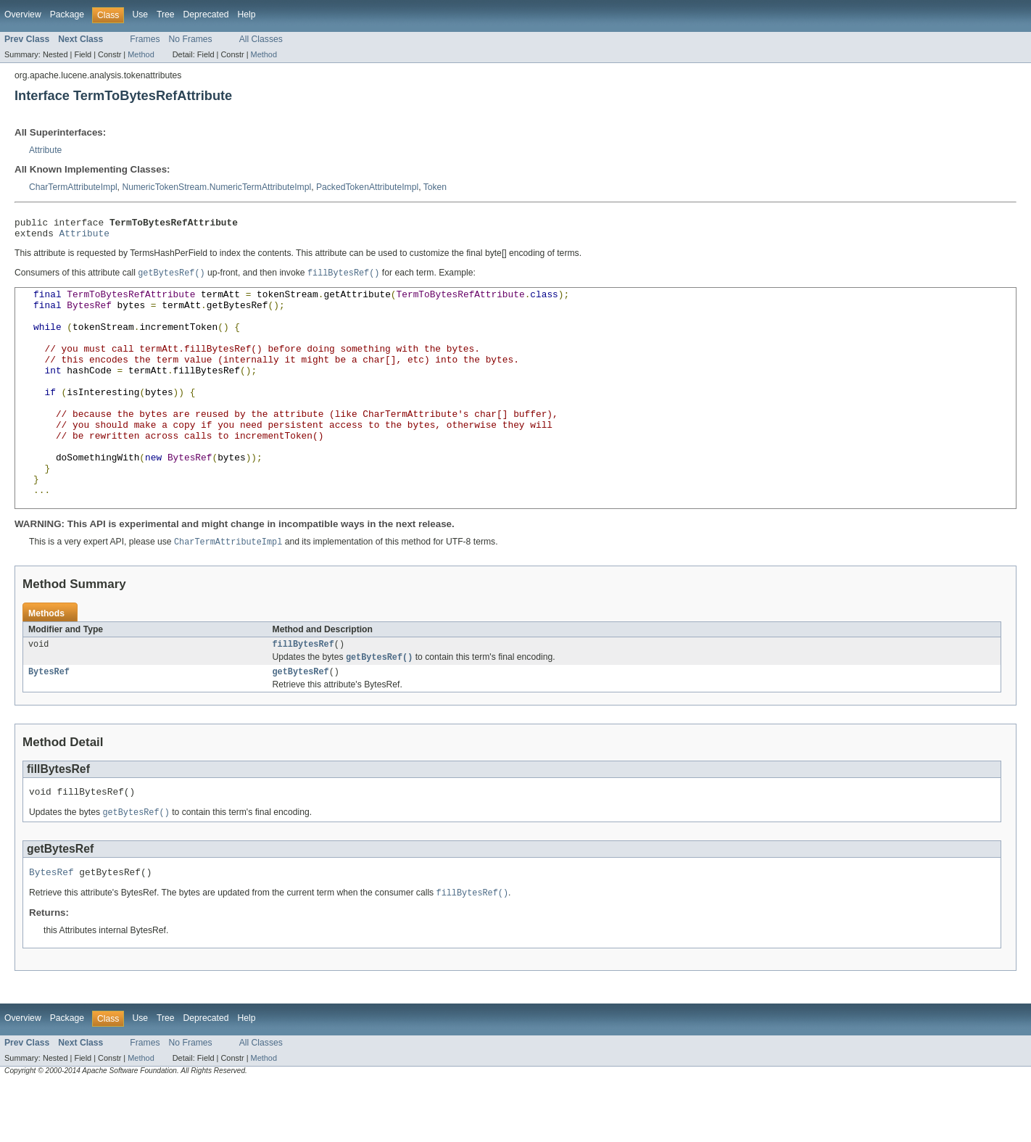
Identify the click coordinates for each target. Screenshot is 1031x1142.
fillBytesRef (303, 694)
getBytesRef (301, 724)
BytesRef (49, 724)
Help (246, 14)
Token (435, 187)
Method (141, 54)
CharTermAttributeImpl (73, 187)
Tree (166, 14)
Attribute (45, 150)
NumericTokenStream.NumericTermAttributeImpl (216, 187)
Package (67, 14)
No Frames (190, 39)
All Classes (261, 39)
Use (140, 14)
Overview (22, 14)
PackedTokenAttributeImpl (367, 187)
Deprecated (206, 14)
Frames (145, 39)
